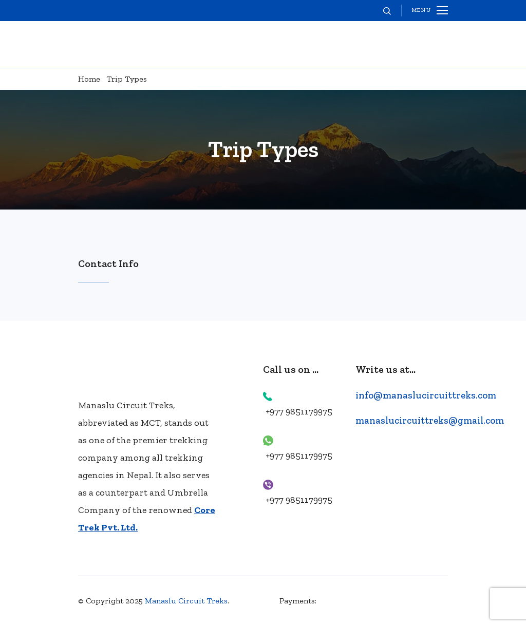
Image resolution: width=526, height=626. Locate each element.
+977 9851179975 (299, 411)
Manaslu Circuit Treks (186, 600)
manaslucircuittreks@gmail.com (429, 420)
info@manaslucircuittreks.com (425, 395)
